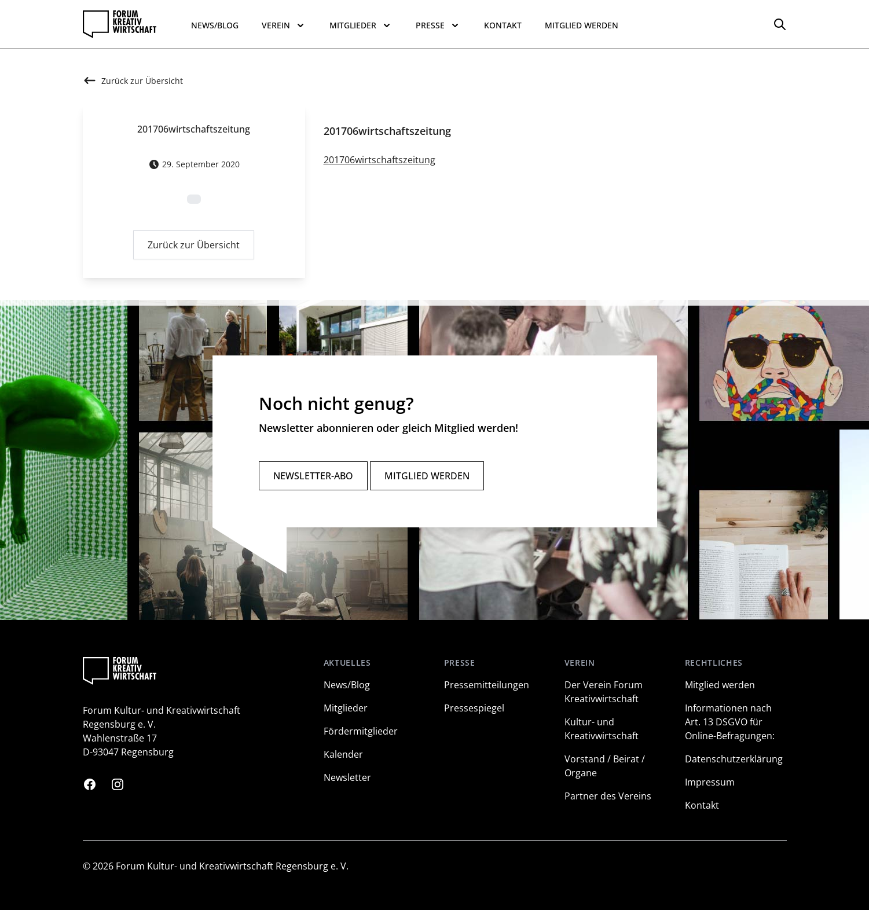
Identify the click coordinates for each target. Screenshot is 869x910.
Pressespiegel (474, 708)
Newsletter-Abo (313, 475)
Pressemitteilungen (486, 684)
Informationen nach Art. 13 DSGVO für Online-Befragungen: (730, 722)
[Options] (780, 24)
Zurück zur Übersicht (194, 247)
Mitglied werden (581, 25)
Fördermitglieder (361, 731)
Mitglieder (346, 708)
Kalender (343, 754)
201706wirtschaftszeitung (379, 162)
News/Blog (215, 25)
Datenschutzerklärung (734, 759)
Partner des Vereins (607, 796)
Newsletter (347, 777)
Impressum (710, 782)
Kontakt (503, 25)
